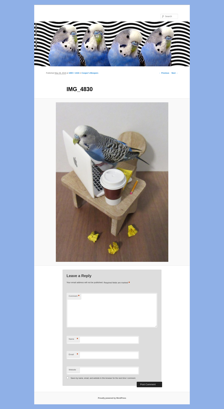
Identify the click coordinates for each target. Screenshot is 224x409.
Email (73, 354)
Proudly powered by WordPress (112, 398)
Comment (74, 296)
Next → (175, 73)
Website (72, 370)
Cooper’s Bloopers (90, 73)
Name (73, 339)
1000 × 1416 (74, 73)
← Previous (164, 73)
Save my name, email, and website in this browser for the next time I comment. (103, 378)
